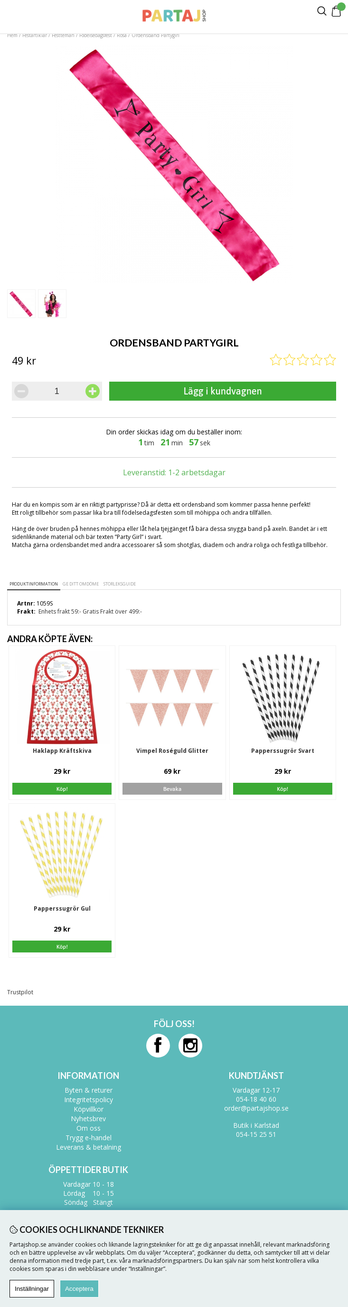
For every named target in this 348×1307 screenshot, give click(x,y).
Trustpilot (20, 992)
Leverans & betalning (88, 1147)
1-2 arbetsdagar (197, 472)
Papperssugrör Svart (282, 751)
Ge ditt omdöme (81, 584)
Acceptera (79, 1288)
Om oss (88, 1128)
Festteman (63, 35)
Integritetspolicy (88, 1099)
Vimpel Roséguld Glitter (172, 751)
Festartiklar (34, 35)
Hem (12, 35)
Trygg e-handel (89, 1137)
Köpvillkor (88, 1109)
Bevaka (172, 789)
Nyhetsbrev (88, 1118)
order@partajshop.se (256, 1108)
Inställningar (32, 1288)
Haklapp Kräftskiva (62, 751)
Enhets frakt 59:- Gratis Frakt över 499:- (90, 611)
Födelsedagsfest (95, 35)
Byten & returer (89, 1090)
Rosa (122, 35)
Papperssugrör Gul (62, 908)
